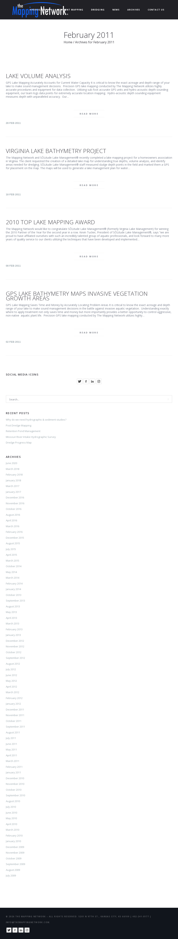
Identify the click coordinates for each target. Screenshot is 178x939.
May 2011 (11, 749)
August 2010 (13, 801)
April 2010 (11, 824)
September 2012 (15, 658)
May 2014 (11, 572)
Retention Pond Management (23, 431)
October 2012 (13, 652)
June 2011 (11, 744)
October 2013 (13, 595)
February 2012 (14, 698)
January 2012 (13, 703)
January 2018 (13, 480)
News (116, 9)
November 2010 (15, 784)
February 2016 (14, 532)
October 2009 (13, 858)
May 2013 (11, 612)
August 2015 (13, 543)
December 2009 (15, 847)
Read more (89, 113)
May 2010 (11, 818)
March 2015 (12, 560)
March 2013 (12, 623)
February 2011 (14, 767)
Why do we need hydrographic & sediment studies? (36, 419)
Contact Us (156, 9)
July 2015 (11, 549)
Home (68, 42)
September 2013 (15, 600)
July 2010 (11, 807)
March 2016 (12, 526)
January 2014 (13, 589)
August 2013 (13, 606)
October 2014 (13, 566)
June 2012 (11, 675)
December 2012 (15, 641)
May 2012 (11, 681)
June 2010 (11, 812)
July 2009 (11, 875)
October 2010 (13, 789)
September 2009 (15, 864)
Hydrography (39, 9)
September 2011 (15, 726)
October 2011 (13, 721)
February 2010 (14, 835)
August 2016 (13, 514)
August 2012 (13, 663)
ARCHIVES (133, 9)
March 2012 (12, 692)
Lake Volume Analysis (38, 76)
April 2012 (11, 686)
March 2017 (12, 486)
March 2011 (12, 761)
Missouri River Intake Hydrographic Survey (31, 437)
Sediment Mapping (70, 9)
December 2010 (15, 778)
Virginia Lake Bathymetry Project (56, 151)
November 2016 (15, 503)
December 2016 (15, 497)
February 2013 (14, 629)
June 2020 (11, 463)
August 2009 (13, 870)
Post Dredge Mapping (18, 425)
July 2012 (11, 669)
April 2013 (11, 618)
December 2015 (15, 537)
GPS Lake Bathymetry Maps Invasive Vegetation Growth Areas (77, 296)
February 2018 (14, 474)
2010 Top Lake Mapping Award (50, 222)
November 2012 (15, 646)
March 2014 (12, 577)
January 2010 (13, 841)
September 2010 (15, 795)
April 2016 (11, 520)
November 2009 (15, 852)
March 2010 (12, 829)
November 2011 (15, 715)
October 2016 (13, 509)
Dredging (98, 9)
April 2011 (11, 755)
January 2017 (13, 492)
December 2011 (15, 709)
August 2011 (13, 732)
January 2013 (13, 635)
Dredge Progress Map (19, 442)
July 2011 (11, 738)
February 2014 (14, 583)
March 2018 (12, 469)
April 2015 (11, 554)
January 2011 (13, 772)
